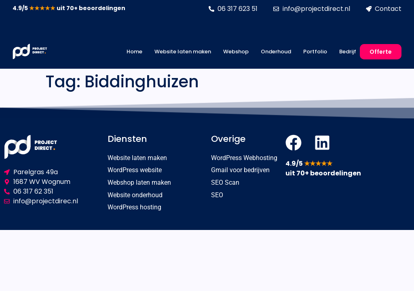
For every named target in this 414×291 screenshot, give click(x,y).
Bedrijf (347, 51)
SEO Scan (225, 183)
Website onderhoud (135, 195)
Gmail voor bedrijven (240, 170)
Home (134, 51)
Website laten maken (182, 51)
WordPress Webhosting (244, 158)
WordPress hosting (134, 208)
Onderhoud (276, 51)
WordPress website (135, 170)
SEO (217, 195)
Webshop (236, 51)
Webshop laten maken (139, 183)
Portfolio (315, 51)
